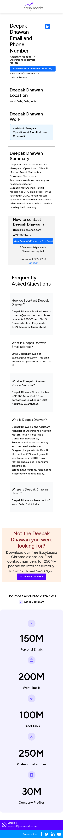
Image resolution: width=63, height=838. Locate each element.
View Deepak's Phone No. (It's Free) (32, 68)
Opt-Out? (33, 263)
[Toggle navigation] (7, 6)
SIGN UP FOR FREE (31, 576)
